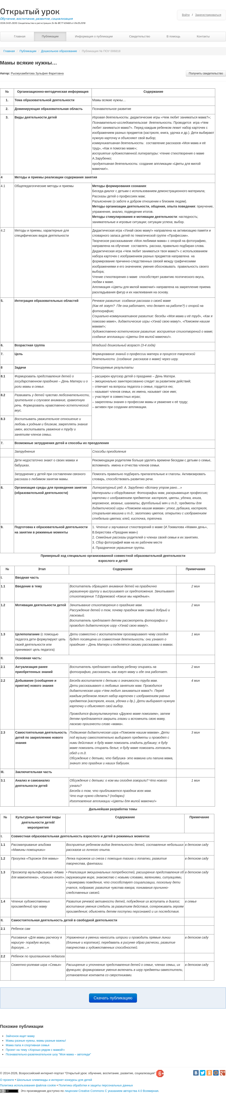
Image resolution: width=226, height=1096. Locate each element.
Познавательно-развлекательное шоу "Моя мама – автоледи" (48, 1054)
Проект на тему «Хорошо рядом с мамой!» (35, 1049)
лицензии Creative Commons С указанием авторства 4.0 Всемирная (111, 1091)
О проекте (7, 1080)
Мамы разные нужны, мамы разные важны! (36, 1040)
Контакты (203, 36)
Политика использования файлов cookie (28, 1085)
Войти (186, 15)
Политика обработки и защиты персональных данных (96, 1085)
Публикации (50, 36)
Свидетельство (139, 36)
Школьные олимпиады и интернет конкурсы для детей (54, 1080)
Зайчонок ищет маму (20, 1036)
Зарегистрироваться (208, 15)
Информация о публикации (94, 36)
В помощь (173, 36)
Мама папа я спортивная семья (27, 1045)
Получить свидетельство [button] (206, 73)
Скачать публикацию (113, 998)
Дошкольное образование (59, 51)
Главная (19, 36)
